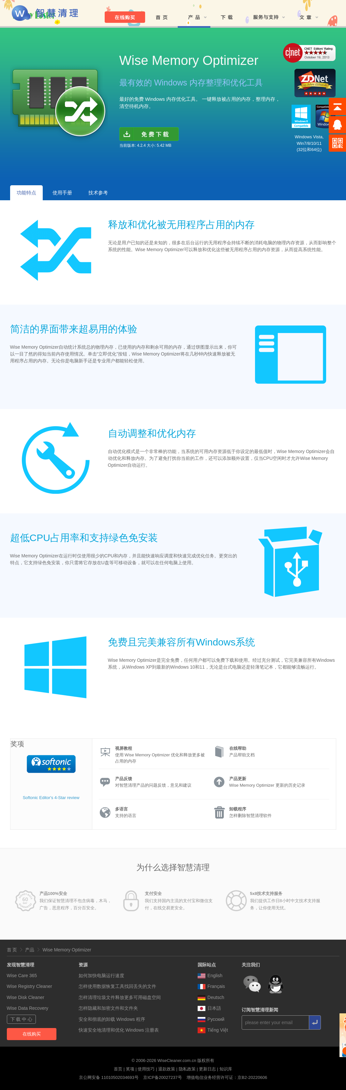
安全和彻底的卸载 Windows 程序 (112, 1019)
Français (211, 986)
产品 (29, 949)
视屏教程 (123, 748)
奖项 (130, 1069)
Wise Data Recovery (28, 1008)
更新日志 (207, 1069)
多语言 (121, 809)
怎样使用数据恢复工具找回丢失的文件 (117, 986)
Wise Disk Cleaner (25, 997)
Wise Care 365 (22, 975)
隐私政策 (187, 1069)
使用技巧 (146, 1069)
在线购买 (32, 1034)
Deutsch (211, 997)
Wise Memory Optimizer (66, 949)
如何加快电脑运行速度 (101, 975)
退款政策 (166, 1069)
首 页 (12, 949)
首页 (118, 1069)
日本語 (209, 1008)
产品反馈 (123, 778)
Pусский (211, 1019)
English (210, 975)
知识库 (225, 1069)
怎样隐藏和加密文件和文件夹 (108, 1008)
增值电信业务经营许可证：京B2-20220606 (227, 1077)
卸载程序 (237, 809)
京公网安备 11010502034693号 (109, 1077)
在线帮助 (237, 748)
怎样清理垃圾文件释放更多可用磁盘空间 (120, 997)
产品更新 (237, 778)
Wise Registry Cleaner (29, 986)
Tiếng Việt (213, 1030)
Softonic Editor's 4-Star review (51, 797)
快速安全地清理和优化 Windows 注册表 (119, 1030)
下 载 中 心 (21, 1019)
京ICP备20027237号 (162, 1077)
